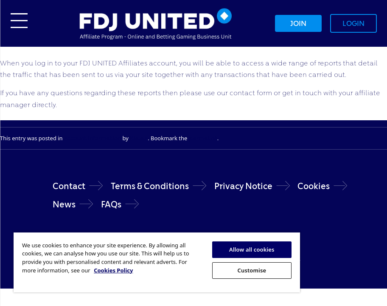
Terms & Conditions (150, 186)
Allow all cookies (252, 249)
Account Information (92, 138)
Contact (69, 186)
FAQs (111, 204)
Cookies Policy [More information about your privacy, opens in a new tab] (113, 270)
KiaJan (139, 138)
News (64, 204)
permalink (203, 138)
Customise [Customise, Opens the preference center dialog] (252, 270)
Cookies (313, 186)
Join (298, 23)
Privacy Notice (243, 186)
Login (353, 23)
